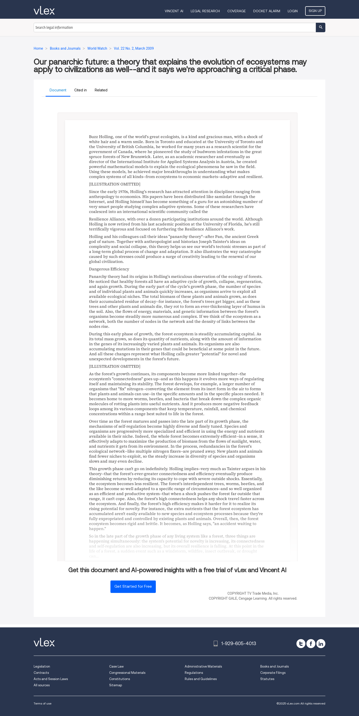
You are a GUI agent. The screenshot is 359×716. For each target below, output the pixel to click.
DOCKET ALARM (266, 11)
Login (293, 11)
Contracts (41, 673)
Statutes (267, 679)
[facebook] (310, 643)
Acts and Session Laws (51, 679)
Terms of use (42, 703)
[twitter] (300, 643)
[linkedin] (320, 643)
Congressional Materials (127, 673)
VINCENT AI (174, 11)
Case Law (116, 666)
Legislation (42, 666)
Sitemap (115, 685)
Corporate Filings (272, 673)
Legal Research (205, 11)
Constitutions (119, 679)
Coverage (236, 11)
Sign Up (315, 11)
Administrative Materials (203, 666)
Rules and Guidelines (201, 679)
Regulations (194, 673)
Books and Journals (274, 666)
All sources (42, 685)
